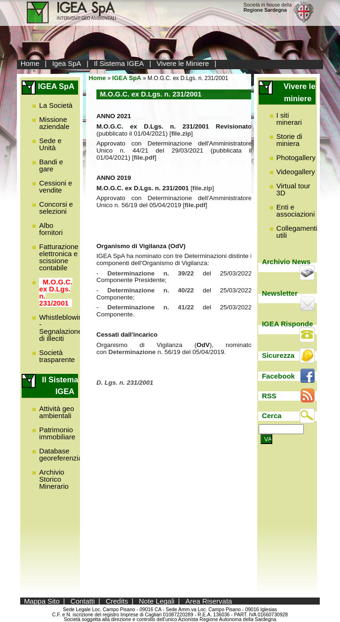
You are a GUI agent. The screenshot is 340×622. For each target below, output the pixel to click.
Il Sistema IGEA (119, 63)
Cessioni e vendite (55, 186)
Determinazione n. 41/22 (150, 307)
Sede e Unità (50, 144)
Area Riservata (208, 601)
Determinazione (133, 351)
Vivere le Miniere (183, 63)
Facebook (278, 376)
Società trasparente (57, 356)
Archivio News (286, 262)
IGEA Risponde (287, 324)
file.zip (181, 133)
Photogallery (296, 157)
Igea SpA (66, 63)
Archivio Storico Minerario (54, 479)
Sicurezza (278, 355)
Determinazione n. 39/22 (155, 273)
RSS (269, 396)
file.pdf (144, 157)
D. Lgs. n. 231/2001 (124, 382)
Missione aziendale (54, 122)
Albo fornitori (51, 228)
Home (30, 63)
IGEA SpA (127, 77)
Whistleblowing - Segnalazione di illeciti (62, 327)
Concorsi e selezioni (56, 207)
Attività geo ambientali (56, 412)
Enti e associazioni (296, 210)
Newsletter (280, 293)
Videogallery (296, 172)
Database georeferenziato (63, 454)
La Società (55, 105)
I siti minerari (289, 118)
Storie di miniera (289, 139)
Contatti (83, 601)
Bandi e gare (51, 165)
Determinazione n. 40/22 (150, 290)
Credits (117, 601)
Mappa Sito (42, 601)
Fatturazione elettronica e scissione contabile (58, 257)
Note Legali (156, 601)
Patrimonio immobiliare (57, 433)
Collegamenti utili (297, 231)
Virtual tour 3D (293, 189)
